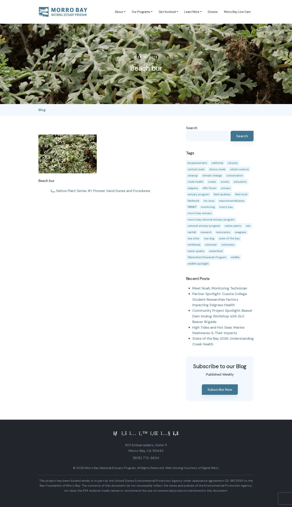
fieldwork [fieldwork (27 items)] (193, 200)
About (119, 12)
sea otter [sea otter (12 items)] (194, 238)
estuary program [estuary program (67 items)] (198, 194)
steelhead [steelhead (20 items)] (194, 244)
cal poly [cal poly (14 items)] (233, 163)
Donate (213, 12)
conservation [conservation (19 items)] (234, 175)
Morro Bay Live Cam (237, 12)
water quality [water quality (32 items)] (196, 251)
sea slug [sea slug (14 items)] (209, 238)
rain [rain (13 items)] (248, 225)
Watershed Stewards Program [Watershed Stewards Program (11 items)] (207, 257)
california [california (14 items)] (217, 163)
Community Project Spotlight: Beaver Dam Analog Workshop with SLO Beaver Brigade (222, 316)
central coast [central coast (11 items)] (196, 169)
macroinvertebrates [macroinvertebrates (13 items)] (231, 200)
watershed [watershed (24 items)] (216, 251)
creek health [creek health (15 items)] (195, 181)
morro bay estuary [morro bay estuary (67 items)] (200, 213)
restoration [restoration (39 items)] (223, 232)
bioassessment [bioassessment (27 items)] (197, 163)
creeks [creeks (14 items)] (212, 181)
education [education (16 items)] (240, 181)
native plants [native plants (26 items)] (233, 225)
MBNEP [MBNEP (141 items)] (192, 207)
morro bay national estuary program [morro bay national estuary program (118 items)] (211, 219)
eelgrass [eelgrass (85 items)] (193, 188)
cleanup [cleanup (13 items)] (193, 175)
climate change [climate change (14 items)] (212, 175)
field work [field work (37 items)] (241, 194)
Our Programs (141, 12)
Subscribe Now (219, 389)
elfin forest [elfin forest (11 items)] (209, 188)
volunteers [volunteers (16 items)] (228, 244)
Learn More (191, 12)
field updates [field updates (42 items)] (222, 194)
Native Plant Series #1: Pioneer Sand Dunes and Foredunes (100, 190)
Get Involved (167, 12)
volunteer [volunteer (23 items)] (211, 244)
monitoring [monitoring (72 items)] (208, 207)
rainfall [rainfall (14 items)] (192, 232)
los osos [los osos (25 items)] (209, 200)
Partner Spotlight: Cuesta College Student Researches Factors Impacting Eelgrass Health (219, 299)
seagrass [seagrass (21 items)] (240, 232)
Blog (42, 110)
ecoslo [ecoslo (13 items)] (225, 181)
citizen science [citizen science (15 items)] (239, 169)
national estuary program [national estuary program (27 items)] (204, 225)
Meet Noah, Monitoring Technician (219, 288)
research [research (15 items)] (206, 232)
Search (191, 128)
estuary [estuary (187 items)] (226, 188)
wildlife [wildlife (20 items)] (235, 257)
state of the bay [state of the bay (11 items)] (229, 238)
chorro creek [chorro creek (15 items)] (217, 169)
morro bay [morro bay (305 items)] (226, 207)
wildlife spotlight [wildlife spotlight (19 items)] (198, 263)
